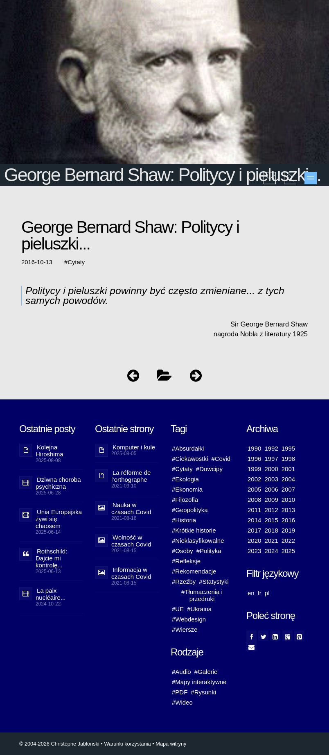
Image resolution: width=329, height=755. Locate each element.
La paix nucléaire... (50, 594)
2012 (271, 509)
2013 (288, 509)
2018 (271, 530)
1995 (288, 448)
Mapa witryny (170, 744)
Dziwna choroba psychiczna (58, 483)
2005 (254, 489)
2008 (254, 499)
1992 (271, 448)
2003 (271, 479)
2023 (254, 550)
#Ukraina (199, 608)
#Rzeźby (184, 581)
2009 (271, 499)
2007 (288, 489)
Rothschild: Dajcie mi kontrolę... (51, 558)
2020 (254, 540)
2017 (254, 530)
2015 (271, 520)
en (251, 592)
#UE (178, 608)
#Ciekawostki (190, 458)
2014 (254, 520)
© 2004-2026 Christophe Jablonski (59, 744)
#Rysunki (203, 692)
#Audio (181, 671)
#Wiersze (185, 629)
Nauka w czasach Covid (131, 508)
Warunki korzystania (127, 744)
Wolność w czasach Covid (131, 541)
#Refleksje (186, 561)
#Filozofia (185, 499)
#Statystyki (214, 581)
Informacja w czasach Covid (131, 573)
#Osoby (182, 550)
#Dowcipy (209, 468)
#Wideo (182, 702)
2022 (288, 540)
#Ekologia (185, 479)
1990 (254, 448)
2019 (288, 530)
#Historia (184, 520)
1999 (254, 468)
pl (267, 592)
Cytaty (76, 262)
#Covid (220, 458)
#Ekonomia (187, 489)
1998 (288, 458)
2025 (288, 550)
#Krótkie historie (194, 530)
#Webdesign (189, 619)
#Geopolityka (190, 509)
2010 (288, 499)
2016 (288, 520)
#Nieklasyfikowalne (198, 540)
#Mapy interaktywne (199, 681)
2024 (271, 550)
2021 (271, 540)
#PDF (179, 692)
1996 (254, 458)
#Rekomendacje (194, 571)
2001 (288, 468)
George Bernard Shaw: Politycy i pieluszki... (162, 174)
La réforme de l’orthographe (131, 476)
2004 (288, 479)
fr (259, 592)
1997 (271, 458)
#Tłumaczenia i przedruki (202, 595)
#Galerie (206, 671)
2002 (254, 479)
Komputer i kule (134, 447)
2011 (254, 509)
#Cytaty (182, 468)
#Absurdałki (188, 448)
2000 (271, 468)
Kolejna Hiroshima (49, 451)
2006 (271, 489)
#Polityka (208, 550)
